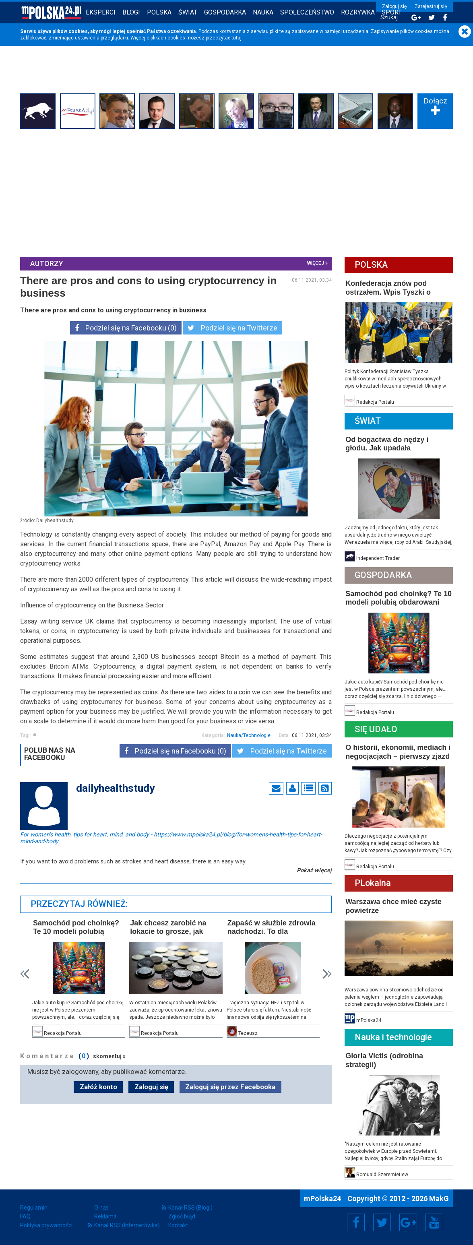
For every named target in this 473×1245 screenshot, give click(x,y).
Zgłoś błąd (181, 1216)
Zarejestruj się (431, 6)
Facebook (356, 1222)
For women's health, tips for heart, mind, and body (171, 834)
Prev (24, 974)
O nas (101, 1207)
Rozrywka (358, 12)
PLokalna (373, 883)
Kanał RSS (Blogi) (190, 1207)
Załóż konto (98, 1087)
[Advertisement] (236, 192)
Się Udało (376, 729)
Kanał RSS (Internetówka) (127, 1225)
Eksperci (101, 12)
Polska (159, 12)
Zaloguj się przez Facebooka (230, 1087)
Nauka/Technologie (249, 735)
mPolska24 (323, 1198)
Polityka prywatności (46, 1225)
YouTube (434, 1222)
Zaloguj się (394, 6)
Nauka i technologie (393, 1037)
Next (327, 974)
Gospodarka (225, 12)
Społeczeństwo (307, 12)
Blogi (131, 12)
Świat (187, 12)
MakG (439, 1198)
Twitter (382, 1222)
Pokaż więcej (314, 870)
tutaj (236, 38)
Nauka (263, 12)
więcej (315, 263)
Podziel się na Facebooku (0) (126, 328)
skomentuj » (109, 1056)
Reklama (105, 1216)
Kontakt (178, 1225)
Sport (392, 12)
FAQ (25, 1216)
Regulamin (34, 1207)
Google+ (408, 1222)
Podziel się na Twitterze (232, 328)
